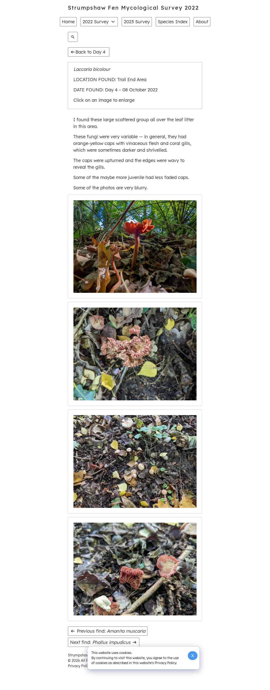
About (202, 21)
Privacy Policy (79, 666)
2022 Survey (99, 21)
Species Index (173, 21)
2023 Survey (137, 21)
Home (68, 21)
